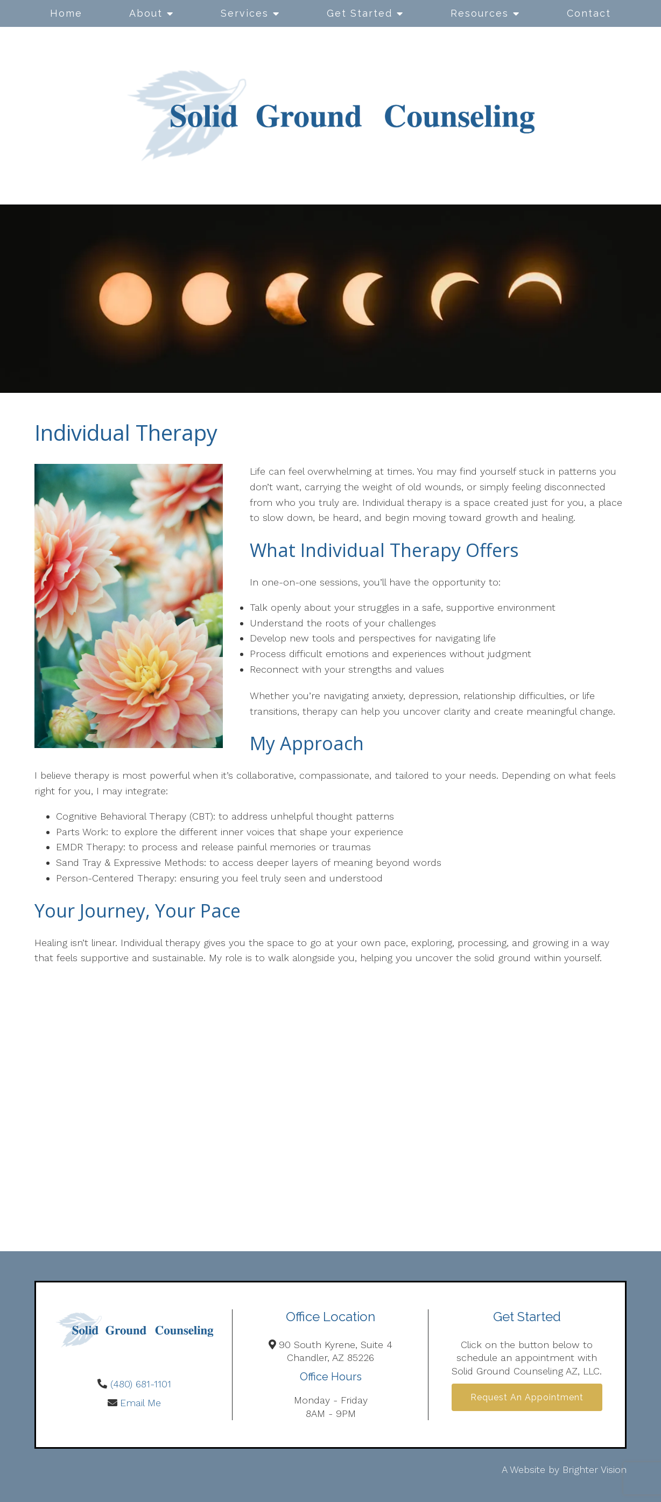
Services (245, 13)
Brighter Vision (594, 1469)
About (146, 13)
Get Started (359, 13)
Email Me (140, 1402)
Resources (480, 13)
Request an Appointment (526, 1398)
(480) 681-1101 (140, 1384)
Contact (589, 13)
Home (66, 13)
